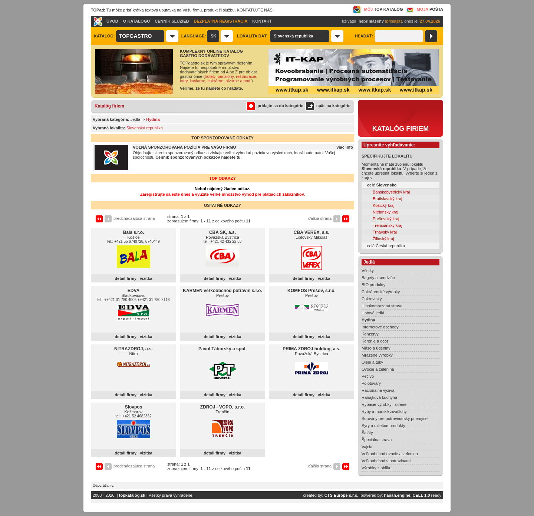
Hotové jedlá (373, 313)
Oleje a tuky (372, 362)
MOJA (424, 9)
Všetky (368, 270)
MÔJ (377, 9)
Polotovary (371, 383)
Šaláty (367, 432)
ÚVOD (112, 21)
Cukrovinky (372, 299)
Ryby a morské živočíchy (384, 411)
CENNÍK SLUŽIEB (172, 21)
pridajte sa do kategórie (274, 105)
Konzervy (370, 334)
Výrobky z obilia (376, 468)
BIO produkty (373, 284)
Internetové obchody (380, 327)
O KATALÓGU (136, 21)
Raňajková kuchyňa (379, 397)
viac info (344, 147)
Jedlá (135, 119)
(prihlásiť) (393, 21)
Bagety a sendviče (378, 277)
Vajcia (367, 446)
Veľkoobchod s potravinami (386, 461)
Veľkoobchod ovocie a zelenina (390, 454)
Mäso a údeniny (376, 348)
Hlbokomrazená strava (382, 306)
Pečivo (368, 376)
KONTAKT (262, 21)
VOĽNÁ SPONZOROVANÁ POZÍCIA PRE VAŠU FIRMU (184, 147)
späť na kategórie (326, 105)
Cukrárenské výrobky (381, 292)
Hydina (368, 320)
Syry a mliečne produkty (383, 425)
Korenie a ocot (375, 341)
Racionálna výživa (378, 390)
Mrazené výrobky (377, 355)
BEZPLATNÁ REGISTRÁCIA (221, 21)
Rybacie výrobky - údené (384, 404)
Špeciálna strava (377, 439)
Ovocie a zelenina (378, 369)
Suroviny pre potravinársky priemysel (395, 418)
